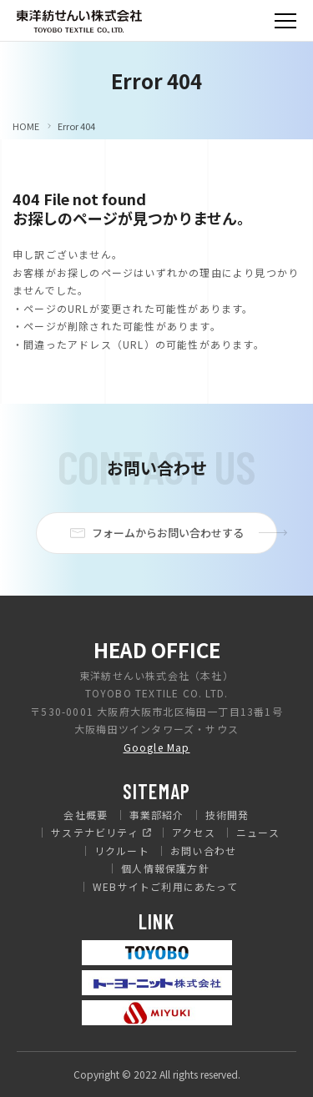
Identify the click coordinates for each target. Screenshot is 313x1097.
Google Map (157, 747)
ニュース (258, 832)
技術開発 (227, 815)
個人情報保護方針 (165, 868)
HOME (26, 126)
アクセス (193, 832)
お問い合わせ (203, 850)
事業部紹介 (156, 815)
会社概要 (85, 815)
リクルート (121, 850)
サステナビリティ (95, 832)
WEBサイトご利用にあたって (165, 886)
